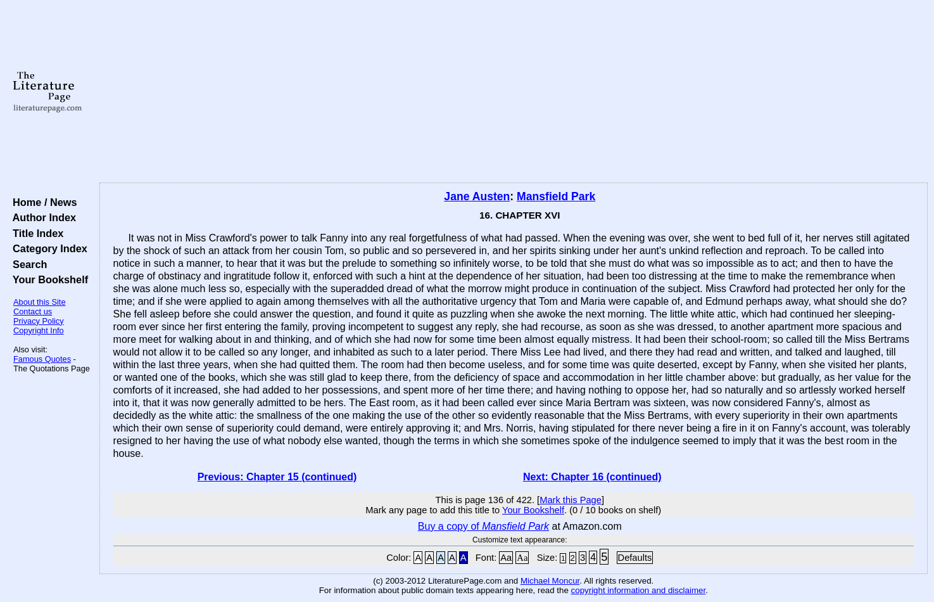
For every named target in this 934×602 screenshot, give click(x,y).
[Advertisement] (513, 92)
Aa (506, 558)
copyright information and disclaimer (638, 590)
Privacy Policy (38, 321)
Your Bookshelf (47, 279)
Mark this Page (571, 500)
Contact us (32, 311)
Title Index (35, 233)
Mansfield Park (556, 196)
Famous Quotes (42, 359)
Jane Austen (477, 196)
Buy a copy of (483, 526)
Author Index (41, 217)
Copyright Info (38, 330)
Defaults (635, 558)
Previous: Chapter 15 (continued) (277, 476)
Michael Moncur (550, 581)
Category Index (47, 248)
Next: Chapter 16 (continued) (592, 476)
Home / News (42, 202)
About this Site (39, 302)
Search (27, 264)
